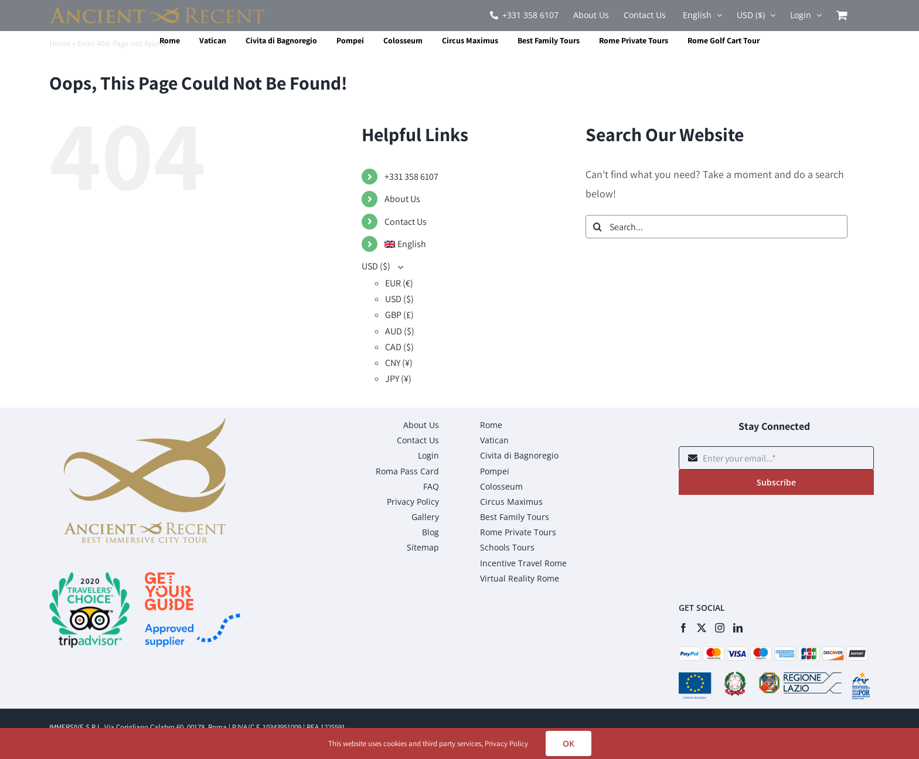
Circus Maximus (470, 40)
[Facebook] (683, 627)
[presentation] (768, 539)
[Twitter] (701, 627)
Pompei (350, 40)
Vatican (212, 40)
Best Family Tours (549, 40)
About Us (402, 199)
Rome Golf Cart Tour (723, 40)
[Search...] (716, 226)
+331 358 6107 (411, 176)
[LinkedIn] (738, 627)
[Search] (597, 226)
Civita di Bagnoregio (281, 40)
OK (568, 743)
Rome (169, 40)
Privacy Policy (506, 743)
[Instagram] (719, 627)
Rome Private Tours (633, 40)
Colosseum (403, 40)
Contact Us (405, 222)
